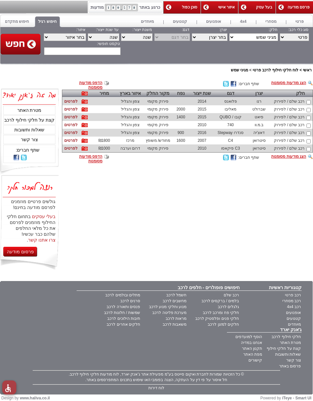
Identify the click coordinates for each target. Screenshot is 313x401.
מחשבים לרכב (174, 301)
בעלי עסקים (43, 216)
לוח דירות (156, 388)
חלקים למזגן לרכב (223, 324)
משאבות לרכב (174, 324)
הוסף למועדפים (248, 336)
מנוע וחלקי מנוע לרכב (167, 306)
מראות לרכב (176, 318)
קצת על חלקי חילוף (284, 348)
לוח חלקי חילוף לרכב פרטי (275, 70)
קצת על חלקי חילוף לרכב (29, 120)
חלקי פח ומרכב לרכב (221, 312)
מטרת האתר (29, 110)
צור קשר (29, 139)
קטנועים (294, 318)
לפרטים (71, 101)
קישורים (255, 360)
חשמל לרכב (176, 295)
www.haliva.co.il (35, 398)
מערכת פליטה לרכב (169, 312)
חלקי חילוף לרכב (286, 336)
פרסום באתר (290, 366)
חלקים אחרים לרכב (123, 324)
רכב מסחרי (291, 301)
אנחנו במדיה (251, 342)
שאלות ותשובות (29, 129)
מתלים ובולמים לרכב (122, 295)
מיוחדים (294, 324)
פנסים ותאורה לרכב (123, 306)
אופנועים (293, 312)
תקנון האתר (252, 348)
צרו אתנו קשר (41, 240)
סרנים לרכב (130, 301)
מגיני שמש (239, 70)
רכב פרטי (293, 295)
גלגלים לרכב (228, 306)
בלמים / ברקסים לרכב (220, 301)
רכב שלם (231, 295)
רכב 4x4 (294, 306)
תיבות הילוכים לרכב (123, 318)
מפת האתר (252, 354)
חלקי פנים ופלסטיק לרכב (217, 318)
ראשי (307, 70)
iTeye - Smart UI (296, 398)
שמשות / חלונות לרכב (122, 312)
